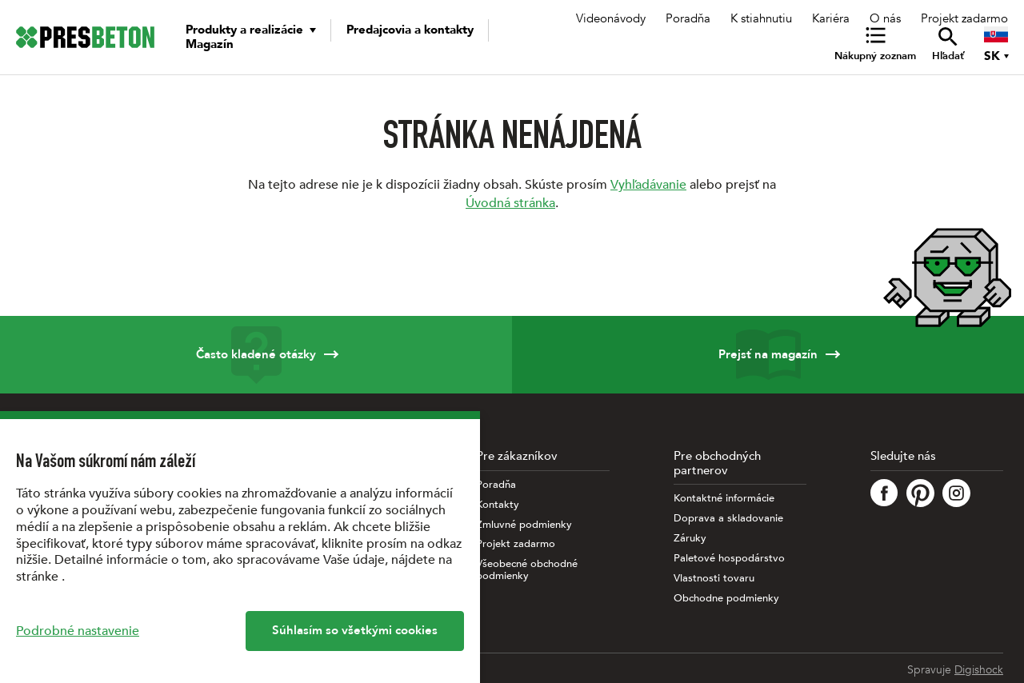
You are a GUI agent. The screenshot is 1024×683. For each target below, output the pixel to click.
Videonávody (611, 18)
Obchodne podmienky (726, 599)
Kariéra (831, 18)
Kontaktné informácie (724, 499)
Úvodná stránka (510, 203)
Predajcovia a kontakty (410, 30)
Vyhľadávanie (648, 185)
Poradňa (688, 18)
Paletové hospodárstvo (729, 559)
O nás (885, 18)
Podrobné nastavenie (77, 631)
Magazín (210, 44)
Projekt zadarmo (964, 18)
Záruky (690, 539)
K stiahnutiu (761, 18)
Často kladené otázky (256, 354)
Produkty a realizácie (244, 30)
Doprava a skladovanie (728, 519)
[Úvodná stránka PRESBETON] (85, 37)
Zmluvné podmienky (524, 525)
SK (992, 56)
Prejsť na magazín (768, 354)
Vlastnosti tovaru (714, 579)
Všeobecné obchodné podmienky (527, 570)
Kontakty (497, 505)
